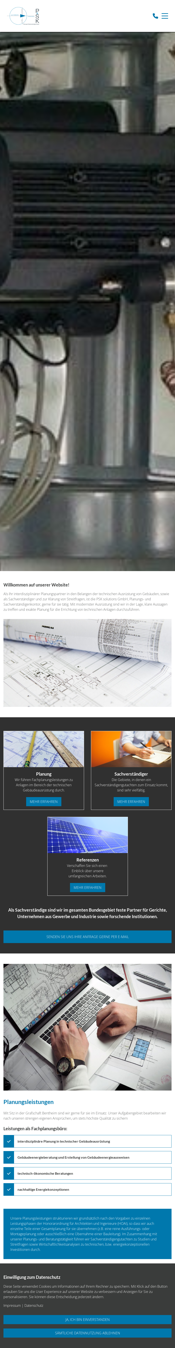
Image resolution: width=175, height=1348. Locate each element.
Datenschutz (33, 1305)
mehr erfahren (44, 801)
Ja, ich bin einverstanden (87, 1319)
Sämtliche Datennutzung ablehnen (87, 1333)
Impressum (12, 1305)
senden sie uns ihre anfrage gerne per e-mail (87, 936)
